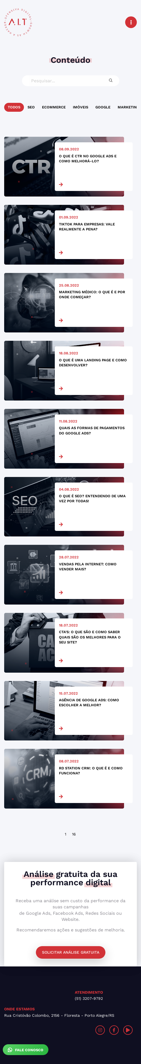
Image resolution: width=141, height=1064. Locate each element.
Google (102, 107)
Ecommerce (54, 107)
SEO (31, 107)
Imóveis (80, 107)
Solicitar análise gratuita (70, 952)
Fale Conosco (25, 1049)
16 (74, 834)
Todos (14, 107)
